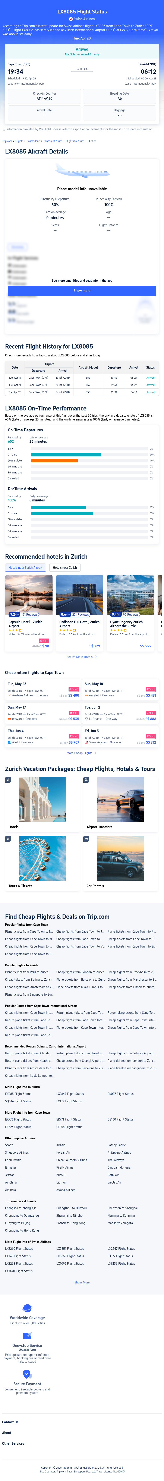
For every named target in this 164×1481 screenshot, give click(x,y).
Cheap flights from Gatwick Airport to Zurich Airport (133, 1053)
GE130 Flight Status (120, 1119)
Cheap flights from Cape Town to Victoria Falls (81, 946)
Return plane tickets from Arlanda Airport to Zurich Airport (30, 1053)
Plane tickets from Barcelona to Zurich (81, 979)
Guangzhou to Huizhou (71, 1208)
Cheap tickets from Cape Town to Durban (133, 939)
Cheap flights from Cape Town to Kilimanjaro (30, 939)
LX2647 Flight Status (70, 1094)
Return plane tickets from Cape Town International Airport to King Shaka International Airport (30, 1020)
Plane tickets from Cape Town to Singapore (133, 946)
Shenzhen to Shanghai (123, 1208)
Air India (10, 1190)
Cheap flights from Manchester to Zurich (133, 979)
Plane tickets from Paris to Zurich (26, 972)
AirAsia (60, 1145)
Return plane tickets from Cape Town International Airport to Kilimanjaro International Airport (133, 1012)
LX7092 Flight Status (70, 1263)
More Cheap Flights (82, 753)
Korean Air (63, 1152)
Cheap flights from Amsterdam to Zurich (30, 987)
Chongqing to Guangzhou (22, 1215)
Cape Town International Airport (26, 83)
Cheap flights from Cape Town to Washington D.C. (30, 946)
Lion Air (61, 1182)
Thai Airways (116, 1160)
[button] (129, 7)
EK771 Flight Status (69, 1119)
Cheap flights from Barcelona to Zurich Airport (81, 1068)
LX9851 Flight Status (70, 1248)
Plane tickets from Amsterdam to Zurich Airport (30, 1068)
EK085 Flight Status (18, 1094)
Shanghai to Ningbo (69, 1215)
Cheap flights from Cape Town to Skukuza (30, 954)
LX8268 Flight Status (19, 1263)
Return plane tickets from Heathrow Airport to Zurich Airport (30, 1060)
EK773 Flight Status (18, 1119)
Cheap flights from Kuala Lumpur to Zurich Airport (30, 1075)
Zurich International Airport (140, 83)
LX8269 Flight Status (70, 1256)
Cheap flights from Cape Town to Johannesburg (81, 931)
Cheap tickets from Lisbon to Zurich (131, 987)
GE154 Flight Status (69, 1127)
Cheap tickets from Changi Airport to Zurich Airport (81, 1060)
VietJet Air (114, 1182)
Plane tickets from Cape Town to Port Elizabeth (133, 931)
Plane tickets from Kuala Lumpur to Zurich (81, 987)
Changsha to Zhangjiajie (21, 1208)
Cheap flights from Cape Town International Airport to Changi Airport (30, 1012)
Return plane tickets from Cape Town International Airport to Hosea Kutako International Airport (81, 1012)
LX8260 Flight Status (19, 1248)
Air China (11, 1182)
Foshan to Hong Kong (70, 1223)
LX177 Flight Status (69, 1101)
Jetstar (9, 1175)
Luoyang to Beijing (17, 1223)
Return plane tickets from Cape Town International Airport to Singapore (30, 1035)
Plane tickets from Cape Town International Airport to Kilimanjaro (81, 1027)
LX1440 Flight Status (18, 1271)
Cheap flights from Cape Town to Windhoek (81, 939)
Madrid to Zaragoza (120, 1223)
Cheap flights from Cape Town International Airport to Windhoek (133, 1020)
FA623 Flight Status (18, 1127)
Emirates (10, 1167)
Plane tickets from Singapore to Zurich (30, 994)
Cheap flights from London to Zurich (80, 972)
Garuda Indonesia (119, 1167)
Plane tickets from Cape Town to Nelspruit (30, 931)
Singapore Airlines (17, 1152)
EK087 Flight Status (120, 1094)
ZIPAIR (61, 1175)
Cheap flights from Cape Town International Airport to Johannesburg (133, 1027)
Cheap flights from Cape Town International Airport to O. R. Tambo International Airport (81, 1020)
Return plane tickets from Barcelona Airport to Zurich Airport (81, 1053)
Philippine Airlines (119, 1152)
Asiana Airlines (65, 1190)
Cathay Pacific (117, 1145)
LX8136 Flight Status (121, 1263)
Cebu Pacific (13, 1160)
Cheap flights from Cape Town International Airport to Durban (30, 1027)
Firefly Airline (64, 1167)
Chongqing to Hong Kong (22, 1230)
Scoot (9, 1145)
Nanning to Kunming (121, 1215)
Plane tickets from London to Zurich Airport (133, 1060)
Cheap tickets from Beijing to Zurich (28, 979)
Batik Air (113, 1175)
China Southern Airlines (71, 1160)
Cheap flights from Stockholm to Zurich (133, 972)
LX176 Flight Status (18, 1256)
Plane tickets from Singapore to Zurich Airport (133, 1068)
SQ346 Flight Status (18, 1101)
